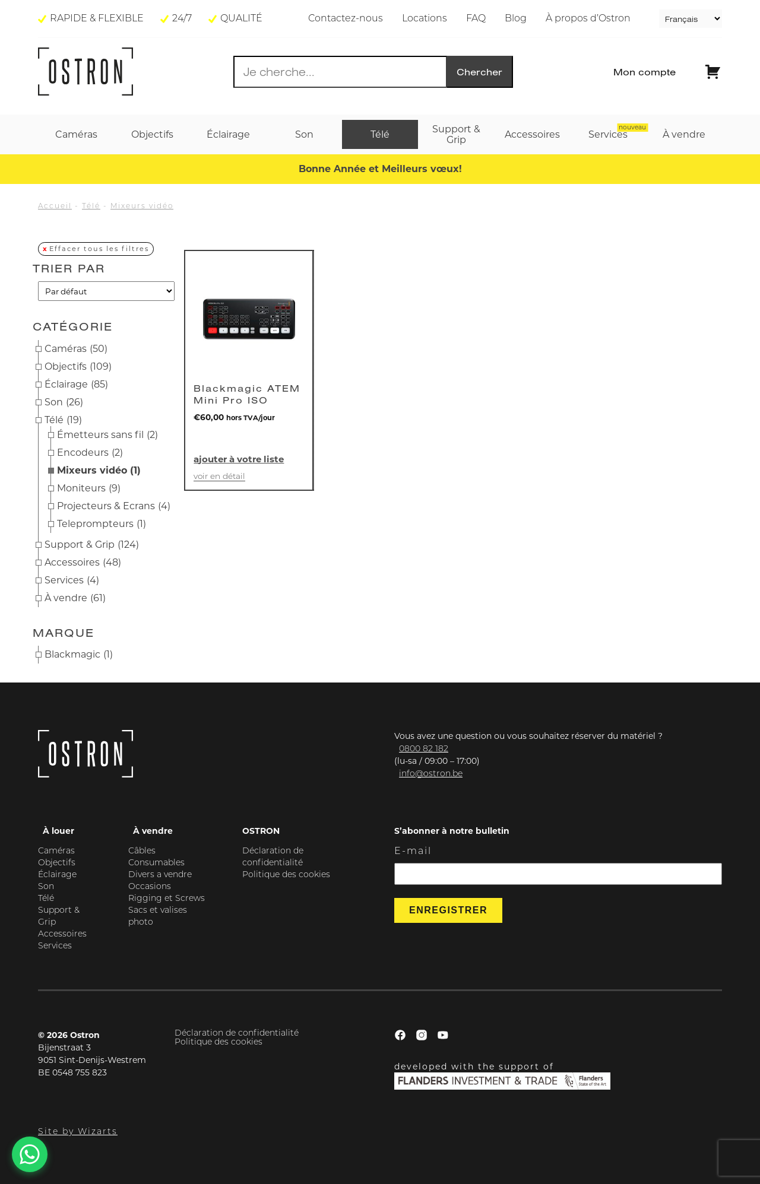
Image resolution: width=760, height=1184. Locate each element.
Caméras (76, 349)
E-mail (413, 851)
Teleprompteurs (101, 524)
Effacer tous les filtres (99, 249)
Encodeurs (90, 453)
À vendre (75, 598)
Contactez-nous (345, 19)
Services (72, 580)
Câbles (142, 851)
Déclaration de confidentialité (237, 1033)
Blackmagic (79, 655)
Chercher (479, 72)
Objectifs (78, 367)
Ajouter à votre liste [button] (239, 459)
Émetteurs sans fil (107, 435)
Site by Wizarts (78, 1132)
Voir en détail (219, 477)
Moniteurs (89, 488)
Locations (424, 19)
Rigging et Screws (166, 898)
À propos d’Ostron (588, 19)
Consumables (156, 863)
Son (64, 402)
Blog (516, 19)
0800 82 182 (423, 749)
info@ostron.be (431, 774)
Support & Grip (92, 545)
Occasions (149, 887)
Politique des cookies (286, 875)
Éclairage (76, 385)
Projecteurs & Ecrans (113, 506)
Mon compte (644, 72)
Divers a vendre (160, 875)
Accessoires (83, 563)
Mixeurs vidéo (141, 206)
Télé (91, 206)
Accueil (55, 206)
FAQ (476, 19)
